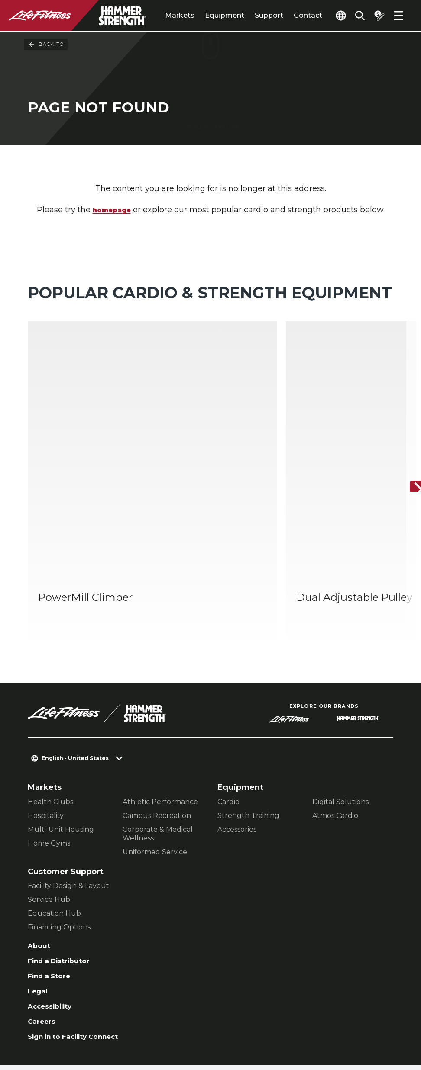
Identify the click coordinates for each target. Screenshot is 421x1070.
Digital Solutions (340, 713)
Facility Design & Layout (68, 796)
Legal (39, 908)
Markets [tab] (160, 15)
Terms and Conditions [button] (131, 1028)
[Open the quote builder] (376, 15)
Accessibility (54, 924)
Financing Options (59, 838)
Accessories (236, 740)
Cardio (228, 713)
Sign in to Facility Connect (82, 957)
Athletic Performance (160, 713)
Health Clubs (50, 713)
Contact (289, 15)
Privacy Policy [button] (54, 1028)
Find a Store (53, 891)
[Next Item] (407, 442)
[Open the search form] (353, 15)
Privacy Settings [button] (109, 1014)
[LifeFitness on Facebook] (279, 1023)
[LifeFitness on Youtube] (372, 1023)
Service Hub (49, 810)
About (40, 857)
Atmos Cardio (335, 726)
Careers (44, 941)
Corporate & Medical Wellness (158, 744)
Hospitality (46, 726)
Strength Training (248, 726)
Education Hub (54, 824)
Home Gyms (49, 754)
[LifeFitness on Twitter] (341, 1023)
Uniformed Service (155, 763)
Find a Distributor (64, 874)
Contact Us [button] (48, 1014)
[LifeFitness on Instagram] (310, 1023)
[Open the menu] (398, 15)
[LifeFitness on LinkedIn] (247, 1023)
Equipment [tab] (205, 15)
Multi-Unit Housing (61, 740)
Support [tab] (250, 15)
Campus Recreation (157, 726)
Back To (46, 44)
